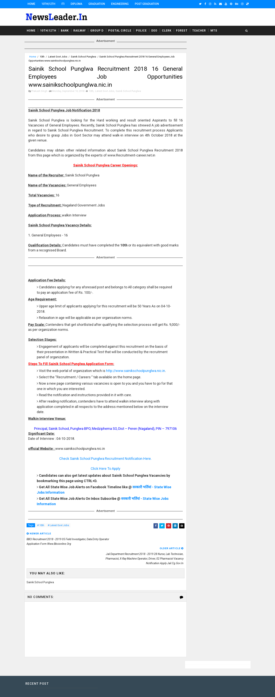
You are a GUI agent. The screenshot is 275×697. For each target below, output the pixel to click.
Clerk (169, 29)
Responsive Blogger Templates (98, 690)
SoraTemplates (50, 690)
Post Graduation (149, 3)
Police (143, 29)
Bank (67, 29)
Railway (82, 29)
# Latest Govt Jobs (60, 531)
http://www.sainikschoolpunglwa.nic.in (68, 377)
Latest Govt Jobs (60, 56)
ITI (65, 3)
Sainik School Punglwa (85, 56)
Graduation (99, 3)
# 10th (42, 531)
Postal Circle (122, 29)
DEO (157, 29)
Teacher (201, 29)
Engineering (122, 3)
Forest (184, 29)
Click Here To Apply (104, 474)
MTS (216, 29)
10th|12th (51, 3)
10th (44, 56)
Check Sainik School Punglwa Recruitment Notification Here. (104, 464)
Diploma (79, 3)
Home (34, 3)
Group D (99, 29)
